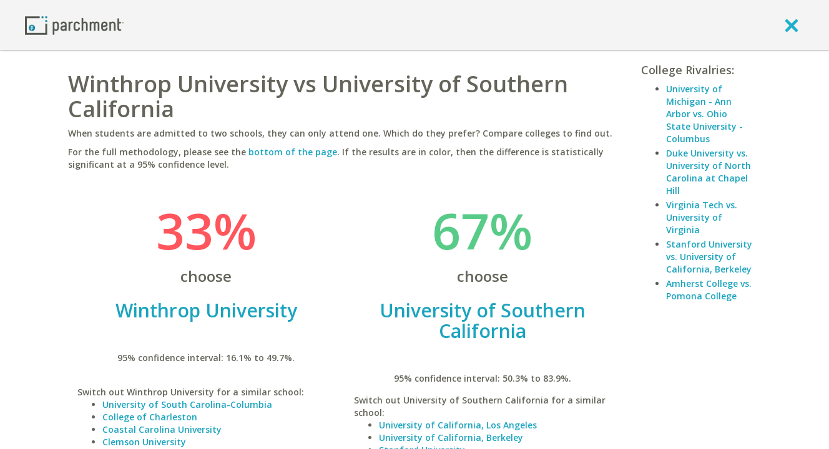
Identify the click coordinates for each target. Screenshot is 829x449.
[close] (791, 24)
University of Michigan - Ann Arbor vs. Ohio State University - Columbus (704, 114)
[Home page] (74, 25)
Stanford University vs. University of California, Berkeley (709, 256)
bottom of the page (292, 152)
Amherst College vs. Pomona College (709, 290)
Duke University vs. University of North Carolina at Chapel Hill (708, 171)
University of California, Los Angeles (458, 425)
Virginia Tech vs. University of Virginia (701, 217)
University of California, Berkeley (451, 437)
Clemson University (144, 442)
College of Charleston (149, 417)
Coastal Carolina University (162, 429)
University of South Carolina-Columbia (187, 404)
